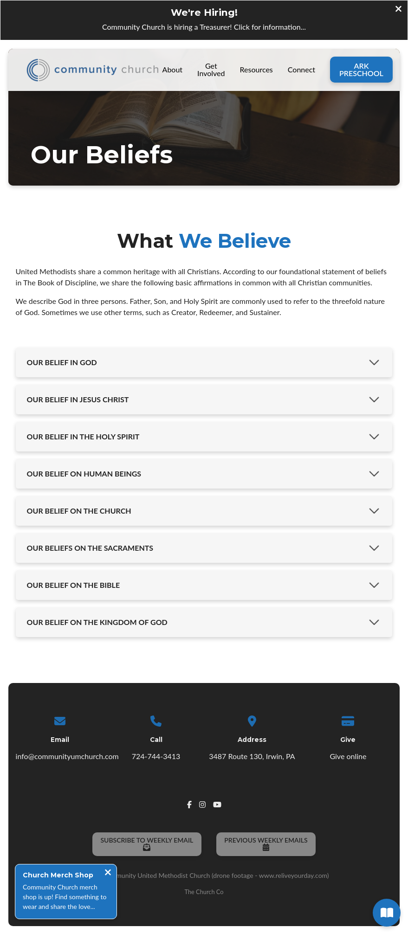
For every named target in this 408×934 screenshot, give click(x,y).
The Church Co (203, 891)
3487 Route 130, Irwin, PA (252, 755)
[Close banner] (398, 9)
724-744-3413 (156, 755)
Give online (348, 755)
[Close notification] (108, 873)
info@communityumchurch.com (67, 755)
